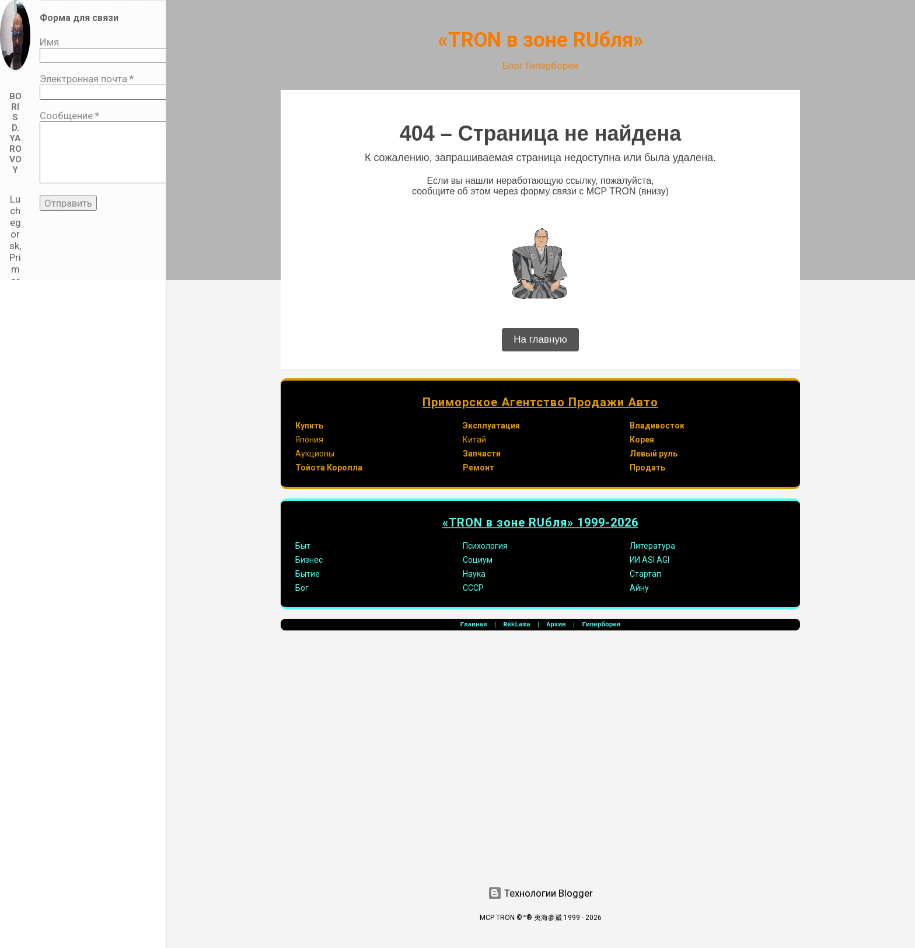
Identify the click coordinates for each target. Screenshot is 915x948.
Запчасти (482, 453)
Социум (478, 559)
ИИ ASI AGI (649, 559)
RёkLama (517, 624)
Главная (473, 624)
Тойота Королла (328, 467)
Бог (302, 587)
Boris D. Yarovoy (15, 133)
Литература (652, 545)
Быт (302, 545)
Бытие (307, 573)
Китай (474, 439)
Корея (642, 439)
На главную (540, 339)
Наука (474, 573)
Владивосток (657, 425)
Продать (647, 467)
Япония (309, 439)
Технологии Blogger (540, 893)
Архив (556, 624)
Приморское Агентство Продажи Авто (540, 402)
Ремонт (478, 467)
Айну (639, 587)
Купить (309, 425)
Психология (485, 545)
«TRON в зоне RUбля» (541, 40)
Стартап (645, 573)
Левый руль (653, 453)
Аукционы (314, 453)
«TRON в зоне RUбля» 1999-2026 (540, 522)
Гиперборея (601, 624)
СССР (473, 587)
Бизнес (309, 559)
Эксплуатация (491, 425)
